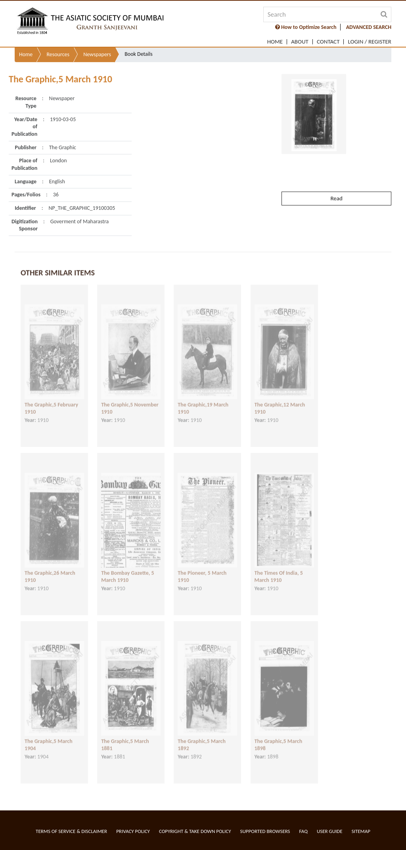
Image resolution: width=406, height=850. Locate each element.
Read (336, 181)
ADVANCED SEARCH (368, 27)
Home (275, 41)
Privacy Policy (133, 831)
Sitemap (361, 831)
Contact (328, 41)
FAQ (303, 831)
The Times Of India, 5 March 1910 (279, 570)
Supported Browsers (265, 831)
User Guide (330, 831)
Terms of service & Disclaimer (71, 831)
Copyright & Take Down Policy (195, 831)
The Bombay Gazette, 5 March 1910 (127, 570)
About (299, 41)
